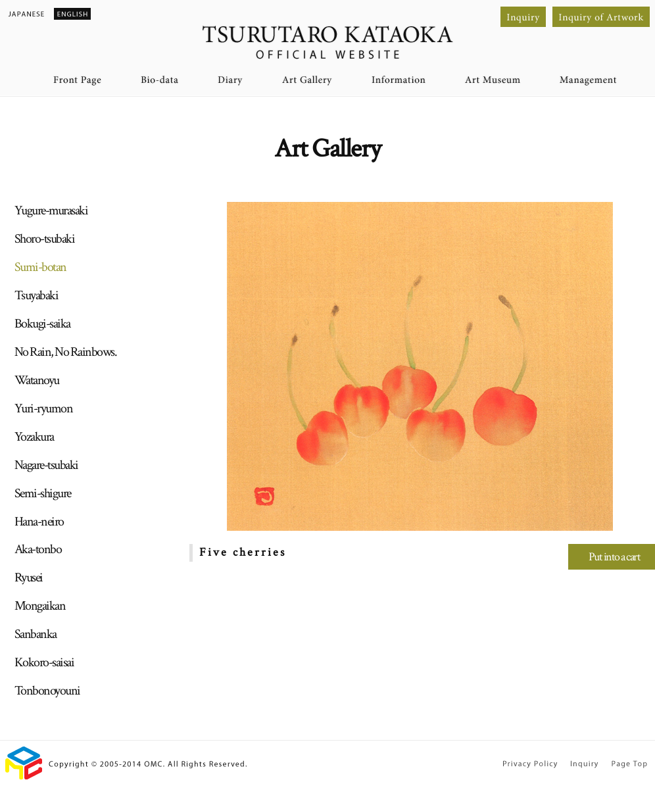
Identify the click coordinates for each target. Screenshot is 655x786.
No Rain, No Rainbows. (65, 351)
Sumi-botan (40, 267)
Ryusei (28, 577)
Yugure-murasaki (51, 210)
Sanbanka (35, 634)
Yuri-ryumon (43, 408)
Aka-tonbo (38, 549)
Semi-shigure (42, 493)
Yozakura (34, 436)
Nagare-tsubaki (46, 465)
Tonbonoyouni (47, 690)
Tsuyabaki (36, 295)
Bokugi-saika (42, 323)
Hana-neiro (39, 521)
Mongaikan (40, 605)
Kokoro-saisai (44, 662)
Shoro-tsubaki (44, 238)
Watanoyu (36, 380)
